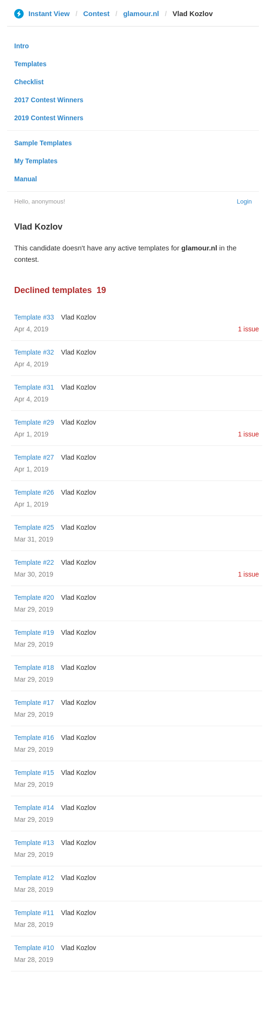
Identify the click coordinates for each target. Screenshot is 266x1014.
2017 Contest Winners (48, 100)
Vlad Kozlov (78, 317)
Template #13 (34, 842)
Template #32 (34, 352)
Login (244, 201)
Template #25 (34, 527)
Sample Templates (43, 143)
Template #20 (34, 597)
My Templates (36, 161)
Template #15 (34, 772)
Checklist (29, 82)
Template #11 (34, 912)
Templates (30, 64)
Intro (21, 46)
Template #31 (34, 387)
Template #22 (34, 562)
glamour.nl (141, 13)
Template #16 (34, 737)
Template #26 (34, 492)
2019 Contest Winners (48, 118)
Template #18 (34, 667)
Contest (96, 13)
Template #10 (34, 948)
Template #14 (34, 807)
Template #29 (34, 422)
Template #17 (34, 702)
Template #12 (34, 877)
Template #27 (34, 457)
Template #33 (34, 317)
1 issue (248, 329)
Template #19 (34, 632)
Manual (25, 179)
